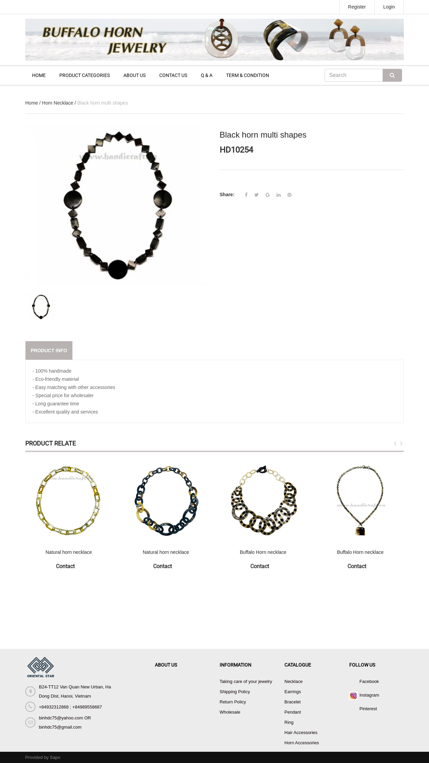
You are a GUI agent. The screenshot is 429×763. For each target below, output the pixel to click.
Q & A (206, 75)
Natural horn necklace (68, 552)
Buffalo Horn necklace (263, 552)
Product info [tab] (49, 350)
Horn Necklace (57, 103)
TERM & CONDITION (247, 75)
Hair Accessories (300, 732)
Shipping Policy (235, 691)
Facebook (369, 681)
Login (389, 7)
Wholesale (230, 712)
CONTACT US (173, 75)
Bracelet (292, 701)
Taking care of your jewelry (246, 681)
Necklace (293, 681)
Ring (289, 722)
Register (357, 7)
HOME (39, 75)
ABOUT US (134, 75)
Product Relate (50, 443)
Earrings (292, 691)
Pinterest (368, 708)
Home (31, 103)
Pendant (292, 712)
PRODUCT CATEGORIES (84, 75)
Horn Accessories (301, 742)
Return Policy (233, 701)
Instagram (369, 695)
